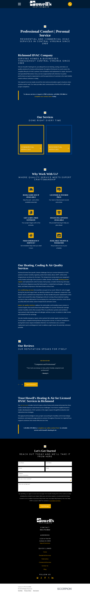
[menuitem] (20, 591)
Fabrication (45, 559)
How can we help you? (24, 484)
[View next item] (22, 384)
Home (45, 552)
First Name (21, 462)
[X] (49, 578)
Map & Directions (45, 543)
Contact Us (45, 566)
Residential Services (45, 555)
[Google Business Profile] (37, 578)
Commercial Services (45, 562)
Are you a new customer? (25, 478)
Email (47, 468)
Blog (45, 569)
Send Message (45, 506)
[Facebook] (45, 578)
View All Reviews (31, 384)
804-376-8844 (45, 530)
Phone (20, 468)
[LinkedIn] (52, 578)
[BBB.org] (41, 578)
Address (21, 473)
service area (24, 405)
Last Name (49, 462)
